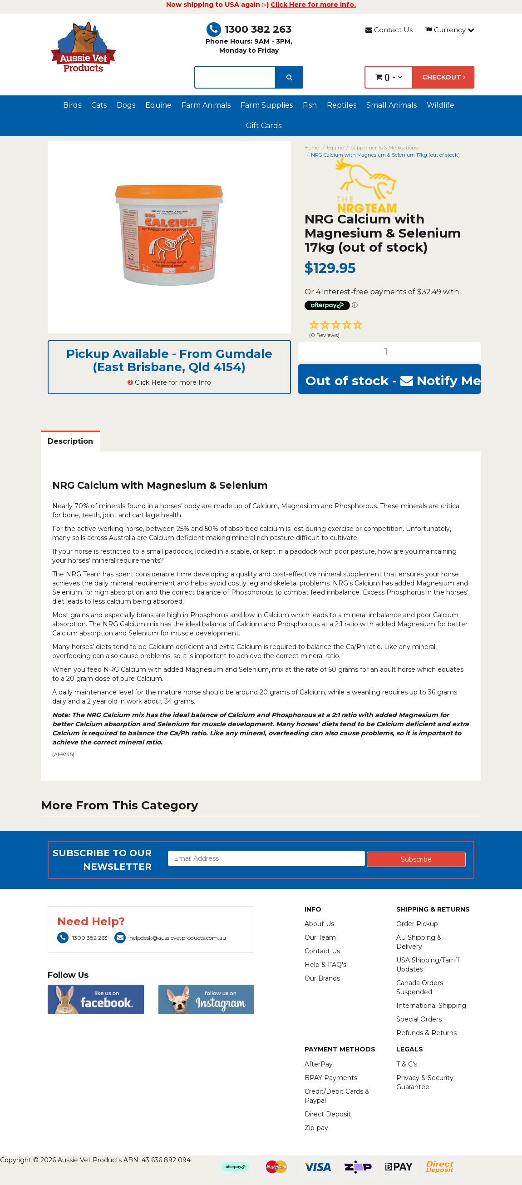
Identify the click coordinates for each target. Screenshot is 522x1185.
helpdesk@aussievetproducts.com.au (170, 937)
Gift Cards (263, 125)
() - (388, 77)
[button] (389, 330)
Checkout (443, 77)
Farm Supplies (267, 105)
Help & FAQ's (325, 965)
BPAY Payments (331, 1078)
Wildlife (440, 105)
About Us (319, 924)
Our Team (320, 937)
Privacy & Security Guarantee (424, 1082)
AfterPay (319, 1064)
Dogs (126, 105)
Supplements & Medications (384, 147)
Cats (99, 105)
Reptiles (341, 105)
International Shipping (431, 1006)
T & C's (406, 1064)
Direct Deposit (328, 1114)
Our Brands (322, 978)
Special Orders (419, 1019)
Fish (310, 105)
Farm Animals (206, 105)
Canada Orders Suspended (419, 987)
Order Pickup (417, 924)
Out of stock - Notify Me (393, 380)
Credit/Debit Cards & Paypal (337, 1096)
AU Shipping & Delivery (419, 942)
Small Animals (391, 105)
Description (70, 441)
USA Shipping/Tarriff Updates (427, 964)
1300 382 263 (249, 29)
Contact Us (389, 29)
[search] (289, 77)
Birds (72, 105)
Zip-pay (316, 1128)
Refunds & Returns (426, 1033)
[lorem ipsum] (235, 77)
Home (312, 147)
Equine (158, 105)
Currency (449, 29)
